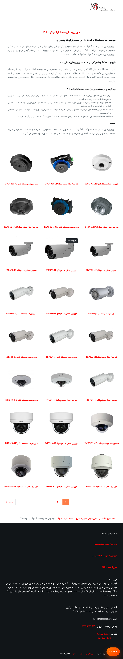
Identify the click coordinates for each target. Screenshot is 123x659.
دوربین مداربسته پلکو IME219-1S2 (21, 400)
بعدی (9, 502)
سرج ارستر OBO (109, 567)
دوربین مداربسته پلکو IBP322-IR (101, 357)
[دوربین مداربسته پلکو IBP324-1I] (61, 336)
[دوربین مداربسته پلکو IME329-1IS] (21, 423)
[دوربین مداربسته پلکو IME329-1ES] (61, 423)
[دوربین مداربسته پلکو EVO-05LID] (101, 163)
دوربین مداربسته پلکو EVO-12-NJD (21, 227)
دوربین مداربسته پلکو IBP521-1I (101, 400)
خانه (113, 518)
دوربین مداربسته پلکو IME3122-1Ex (102, 443)
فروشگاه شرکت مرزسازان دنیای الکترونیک (91, 518)
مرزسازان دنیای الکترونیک (82, 653)
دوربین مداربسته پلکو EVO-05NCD (61, 183)
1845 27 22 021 (104, 638)
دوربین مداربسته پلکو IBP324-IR (21, 357)
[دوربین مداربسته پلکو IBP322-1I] (21, 293)
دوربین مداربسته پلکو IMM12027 (61, 486)
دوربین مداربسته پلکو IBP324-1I (61, 357)
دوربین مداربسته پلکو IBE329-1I (101, 270)
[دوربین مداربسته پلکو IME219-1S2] (21, 380)
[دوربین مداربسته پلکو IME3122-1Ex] (101, 423)
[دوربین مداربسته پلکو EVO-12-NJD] (21, 206)
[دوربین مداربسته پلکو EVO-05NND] (101, 206)
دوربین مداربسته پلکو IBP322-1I (21, 313)
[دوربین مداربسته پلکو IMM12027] (61, 466)
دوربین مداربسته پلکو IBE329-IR (61, 270)
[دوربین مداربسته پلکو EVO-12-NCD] (61, 206)
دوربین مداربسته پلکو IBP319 (101, 313)
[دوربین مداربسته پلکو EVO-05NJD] (21, 163)
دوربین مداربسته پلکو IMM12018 (101, 486)
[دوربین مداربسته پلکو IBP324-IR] (21, 336)
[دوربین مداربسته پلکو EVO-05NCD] (61, 163)
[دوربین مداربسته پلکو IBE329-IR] (61, 250)
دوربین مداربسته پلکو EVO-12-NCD (61, 227)
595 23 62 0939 (88, 626)
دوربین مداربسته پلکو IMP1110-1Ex (21, 486)
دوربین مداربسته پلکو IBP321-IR (61, 313)
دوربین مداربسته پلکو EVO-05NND (101, 227)
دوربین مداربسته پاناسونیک (104, 555)
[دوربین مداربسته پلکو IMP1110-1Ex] (21, 466)
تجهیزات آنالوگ (64, 518)
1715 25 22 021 (104, 634)
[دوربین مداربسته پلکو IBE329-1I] (101, 250)
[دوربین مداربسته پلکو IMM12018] (101, 466)
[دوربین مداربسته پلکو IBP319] (101, 293)
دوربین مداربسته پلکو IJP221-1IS (61, 400)
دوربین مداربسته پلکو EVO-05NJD (21, 183)
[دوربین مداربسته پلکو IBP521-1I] (101, 380)
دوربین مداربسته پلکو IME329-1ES (61, 443)
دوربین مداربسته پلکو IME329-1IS (21, 443)
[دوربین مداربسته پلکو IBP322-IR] (101, 336)
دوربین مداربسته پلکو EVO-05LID (101, 183)
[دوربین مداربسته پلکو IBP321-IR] (61, 293)
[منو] (9, 7)
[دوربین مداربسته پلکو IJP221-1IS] (61, 380)
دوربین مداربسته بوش (105, 544)
